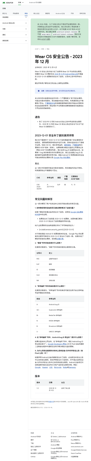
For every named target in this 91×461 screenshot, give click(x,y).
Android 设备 (60, 13)
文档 (4, 8)
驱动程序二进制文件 (37, 453)
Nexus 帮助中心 (76, 443)
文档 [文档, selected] (19, 2)
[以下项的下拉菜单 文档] (24, 2)
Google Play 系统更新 (62, 158)
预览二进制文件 (36, 447)
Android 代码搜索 (35, 2)
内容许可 (51, 402)
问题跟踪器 (74, 457)
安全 (48, 49)
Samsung (72, 367)
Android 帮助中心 (77, 437)
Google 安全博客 (56, 448)
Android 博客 (55, 445)
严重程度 (75, 145)
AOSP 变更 (45, 39)
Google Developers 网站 (57, 344)
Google (37, 367)
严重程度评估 (50, 103)
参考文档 (83, 13)
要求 (32, 440)
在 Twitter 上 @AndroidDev (55, 441)
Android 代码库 (36, 437)
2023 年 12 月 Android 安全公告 (66, 74)
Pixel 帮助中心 (75, 440)
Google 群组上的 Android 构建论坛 (59, 457)
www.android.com (77, 447)
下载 (32, 443)
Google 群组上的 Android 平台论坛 (59, 452)
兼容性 (47, 13)
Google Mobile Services (79, 450)
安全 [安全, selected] (26, 13)
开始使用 (16, 13)
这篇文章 (60, 239)
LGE (50, 367)
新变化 (5, 13)
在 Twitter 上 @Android (58, 437)
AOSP (36, 49)
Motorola (57, 367)
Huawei (45, 367)
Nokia (65, 367)
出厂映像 (34, 450)
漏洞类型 (67, 145)
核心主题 (36, 13)
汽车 (72, 13)
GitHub (33, 457)
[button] (12, 17)
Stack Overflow (76, 453)
